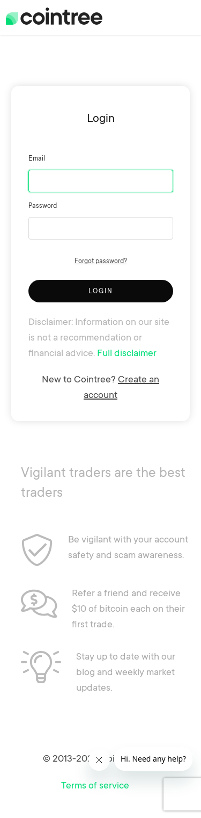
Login (100, 290)
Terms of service (95, 784)
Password (42, 205)
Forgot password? (101, 260)
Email (36, 158)
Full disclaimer (127, 352)
